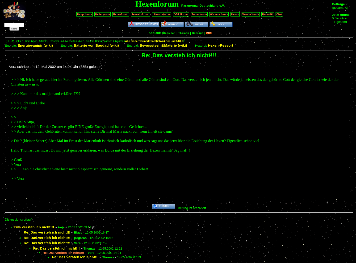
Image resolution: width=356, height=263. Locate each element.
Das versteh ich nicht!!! (34, 227)
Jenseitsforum (140, 14)
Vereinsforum (250, 14)
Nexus (235, 14)
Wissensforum (219, 14)
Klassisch (169, 33)
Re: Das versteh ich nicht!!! (47, 232)
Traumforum (199, 14)
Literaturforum (162, 14)
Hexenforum (120, 14)
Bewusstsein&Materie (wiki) (163, 45)
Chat (279, 14)
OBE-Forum (181, 14)
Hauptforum (84, 14)
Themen (183, 33)
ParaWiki (267, 14)
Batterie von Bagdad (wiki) (96, 45)
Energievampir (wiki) (35, 45)
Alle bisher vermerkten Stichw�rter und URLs (154, 41)
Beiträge (197, 33)
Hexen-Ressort (220, 45)
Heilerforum (102, 14)
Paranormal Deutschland (200, 5)
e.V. (222, 5)
